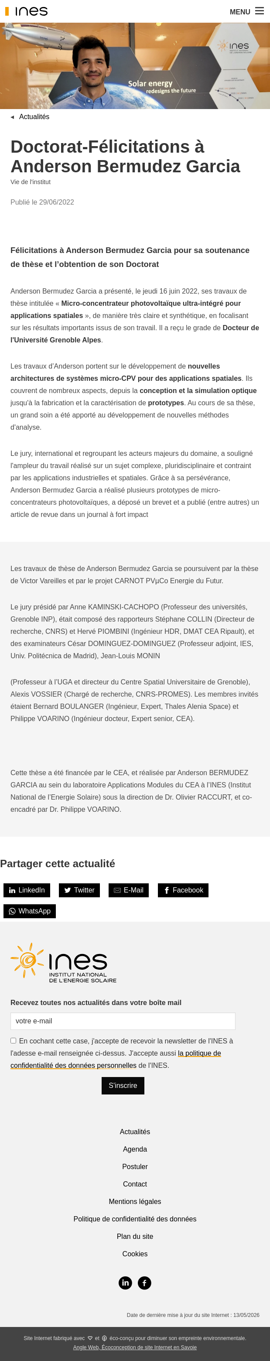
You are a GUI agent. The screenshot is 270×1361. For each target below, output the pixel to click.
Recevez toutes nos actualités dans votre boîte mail (95, 1002)
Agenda (135, 1149)
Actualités (34, 116)
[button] (258, 11)
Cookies (135, 1254)
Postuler (135, 1166)
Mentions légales (135, 1201)
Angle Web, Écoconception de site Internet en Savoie (135, 1347)
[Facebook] (183, 890)
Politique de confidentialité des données (135, 1219)
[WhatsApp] (29, 911)
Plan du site (135, 1236)
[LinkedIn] (26, 890)
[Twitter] (79, 890)
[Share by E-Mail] (129, 890)
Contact (135, 1184)
